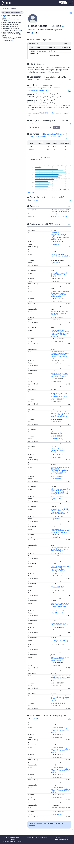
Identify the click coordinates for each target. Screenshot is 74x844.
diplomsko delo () (12, 66)
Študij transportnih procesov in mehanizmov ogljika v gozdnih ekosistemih (60, 658)
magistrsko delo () (12, 64)
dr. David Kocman (56, 381)
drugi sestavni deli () (13, 60)
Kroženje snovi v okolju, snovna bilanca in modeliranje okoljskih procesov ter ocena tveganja (60, 729)
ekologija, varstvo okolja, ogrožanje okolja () (11, 105)
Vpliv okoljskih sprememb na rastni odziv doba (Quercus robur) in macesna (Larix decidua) (60, 605)
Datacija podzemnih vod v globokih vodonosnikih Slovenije (59, 450)
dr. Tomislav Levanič (57, 341)
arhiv (29, 115)
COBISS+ (47, 79)
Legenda (57, 224)
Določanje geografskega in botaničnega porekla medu (60, 624)
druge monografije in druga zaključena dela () (11, 83)
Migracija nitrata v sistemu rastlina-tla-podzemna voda (60, 641)
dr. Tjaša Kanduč (56, 421)
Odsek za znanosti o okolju (59, 216)
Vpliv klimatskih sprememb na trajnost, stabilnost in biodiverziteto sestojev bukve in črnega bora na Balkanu (60, 491)
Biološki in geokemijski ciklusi (60, 808)
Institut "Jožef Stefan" (57, 214)
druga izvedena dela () (13, 98)
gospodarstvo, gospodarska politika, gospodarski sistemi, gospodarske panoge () (12, 147)
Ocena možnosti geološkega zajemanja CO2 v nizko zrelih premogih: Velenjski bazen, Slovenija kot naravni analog (60, 414)
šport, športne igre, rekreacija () (13, 170)
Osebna (38, 79)
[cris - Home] (6, 3)
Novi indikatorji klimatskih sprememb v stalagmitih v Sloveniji (59, 274)
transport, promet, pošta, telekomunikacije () (11, 167)
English (43, 837)
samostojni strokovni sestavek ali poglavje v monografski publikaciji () (12, 54)
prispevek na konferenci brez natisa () (12, 92)
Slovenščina (32, 837)
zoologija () (7, 150)
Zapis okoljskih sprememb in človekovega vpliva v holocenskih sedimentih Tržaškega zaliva (60, 294)
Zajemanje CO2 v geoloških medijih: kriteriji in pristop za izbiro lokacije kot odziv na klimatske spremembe (60, 511)
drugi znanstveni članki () (14, 22)
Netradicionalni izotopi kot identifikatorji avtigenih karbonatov (59, 313)
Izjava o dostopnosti (15, 841)
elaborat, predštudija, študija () (11, 72)
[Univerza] (41, 127)
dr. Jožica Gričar (56, 499)
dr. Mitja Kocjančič (57, 705)
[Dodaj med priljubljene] (71, 13)
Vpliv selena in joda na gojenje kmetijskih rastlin (60, 432)
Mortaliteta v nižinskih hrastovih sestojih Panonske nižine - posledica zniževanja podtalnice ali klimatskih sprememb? (60, 333)
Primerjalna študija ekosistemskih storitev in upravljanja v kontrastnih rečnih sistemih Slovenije (59, 394)
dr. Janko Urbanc (56, 457)
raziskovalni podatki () (13, 80)
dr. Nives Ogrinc (56, 665)
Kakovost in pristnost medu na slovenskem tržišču (59, 587)
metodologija (46, 85)
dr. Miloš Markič (56, 479)
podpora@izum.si (61, 839)
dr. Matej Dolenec (56, 301)
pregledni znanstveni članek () (11, 19)
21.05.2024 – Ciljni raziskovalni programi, (56, 113)
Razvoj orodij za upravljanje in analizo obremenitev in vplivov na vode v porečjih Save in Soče (60, 678)
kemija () (6, 112)
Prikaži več (64, 189)
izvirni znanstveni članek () (12, 16)
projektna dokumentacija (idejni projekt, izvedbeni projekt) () (13, 76)
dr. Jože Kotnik (55, 263)
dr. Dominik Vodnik (57, 556)
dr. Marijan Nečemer (57, 593)
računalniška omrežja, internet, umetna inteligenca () (12, 142)
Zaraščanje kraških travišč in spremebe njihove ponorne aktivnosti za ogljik (60, 549)
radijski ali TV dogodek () (14, 86)
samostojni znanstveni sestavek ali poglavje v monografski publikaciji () (12, 48)
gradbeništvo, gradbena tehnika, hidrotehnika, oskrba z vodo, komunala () (13, 159)
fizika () (6, 122)
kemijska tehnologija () (11, 116)
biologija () (7, 114)
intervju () (9, 57)
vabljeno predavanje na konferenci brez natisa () (12, 95)
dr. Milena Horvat (56, 576)
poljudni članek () (12, 27)
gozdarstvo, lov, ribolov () (11, 129)
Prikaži (30, 192)
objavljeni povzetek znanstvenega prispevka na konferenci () (12, 43)
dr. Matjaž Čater (56, 537)
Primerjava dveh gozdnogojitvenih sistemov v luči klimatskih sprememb (60, 530)
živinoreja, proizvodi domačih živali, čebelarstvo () (12, 163)
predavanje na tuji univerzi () (10, 88)
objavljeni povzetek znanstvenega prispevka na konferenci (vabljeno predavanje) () (12, 38)
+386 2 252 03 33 (61, 837)
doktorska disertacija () (14, 62)
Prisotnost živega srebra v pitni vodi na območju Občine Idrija (60, 255)
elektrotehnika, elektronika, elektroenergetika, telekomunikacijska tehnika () (13, 154)
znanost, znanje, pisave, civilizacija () (11, 132)
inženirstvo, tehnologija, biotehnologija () (11, 119)
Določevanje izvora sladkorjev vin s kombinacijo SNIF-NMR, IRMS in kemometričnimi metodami (60, 698)
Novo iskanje (5, 8)
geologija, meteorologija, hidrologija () (11, 109)
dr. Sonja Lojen (55, 281)
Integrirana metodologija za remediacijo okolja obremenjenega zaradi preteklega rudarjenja (60, 568)
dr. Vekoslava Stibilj (57, 438)
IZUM (7, 837)
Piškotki (5, 841)
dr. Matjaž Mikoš (56, 685)
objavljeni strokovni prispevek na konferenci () (12, 33)
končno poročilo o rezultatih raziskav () (10, 68)
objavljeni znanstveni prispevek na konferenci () (12, 29)
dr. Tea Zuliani (55, 244)
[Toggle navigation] (70, 3)
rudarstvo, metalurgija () (11, 135)
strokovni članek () (12, 24)
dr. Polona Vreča (56, 363)
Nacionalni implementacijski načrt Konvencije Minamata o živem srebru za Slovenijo (60, 374)
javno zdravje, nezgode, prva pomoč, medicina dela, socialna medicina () (12, 125)
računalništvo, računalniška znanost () (12, 137)
